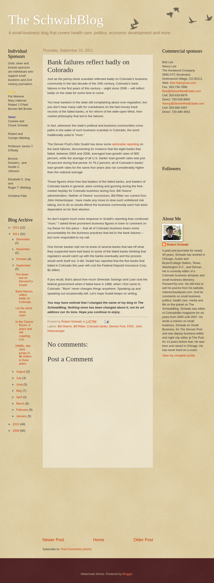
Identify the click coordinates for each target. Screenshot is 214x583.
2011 (16, 234)
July (19, 378)
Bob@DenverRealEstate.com (181, 91)
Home (98, 540)
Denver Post (117, 326)
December (23, 239)
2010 (16, 424)
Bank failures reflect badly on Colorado (23, 297)
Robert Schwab (177, 244)
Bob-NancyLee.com (183, 83)
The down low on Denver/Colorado (24, 280)
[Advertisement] (176, 143)
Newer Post (53, 540)
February (22, 409)
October (21, 259)
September (23, 265)
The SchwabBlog (56, 19)
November (23, 249)
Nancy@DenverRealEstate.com (183, 103)
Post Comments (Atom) (76, 549)
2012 (16, 227)
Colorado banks (97, 326)
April (19, 397)
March (20, 403)
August (21, 371)
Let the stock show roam (23, 311)
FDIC (130, 326)
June (19, 384)
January (21, 416)
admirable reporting (125, 144)
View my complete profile (178, 355)
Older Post (143, 540)
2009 (16, 430)
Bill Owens (65, 326)
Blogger (127, 574)
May (19, 390)
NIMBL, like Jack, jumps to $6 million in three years (23, 354)
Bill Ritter (79, 326)
